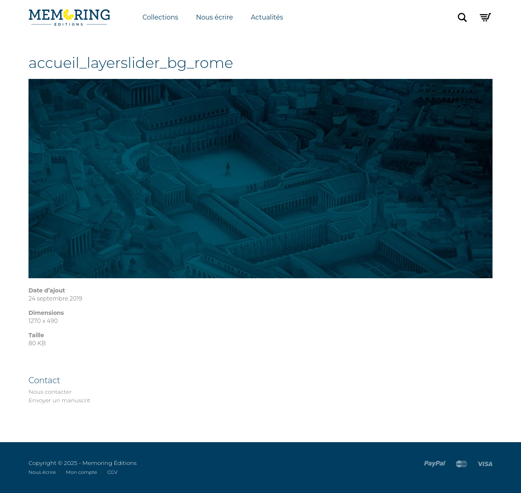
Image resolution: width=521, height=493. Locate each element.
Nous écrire (214, 17)
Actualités (267, 17)
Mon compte (81, 472)
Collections (160, 17)
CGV (112, 472)
